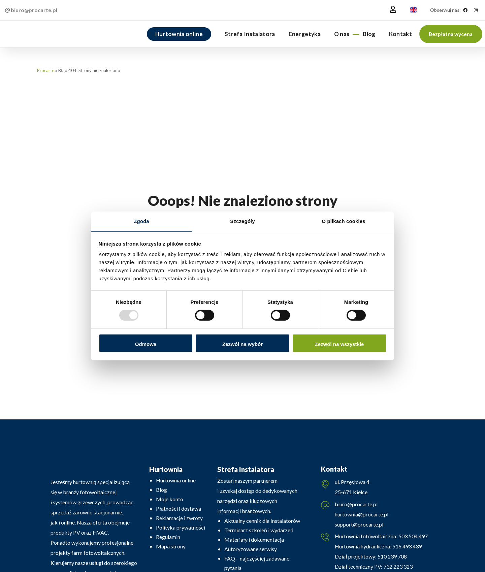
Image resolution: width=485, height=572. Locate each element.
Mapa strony (171, 546)
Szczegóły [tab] (242, 221)
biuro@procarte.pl (356, 504)
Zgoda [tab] (141, 221)
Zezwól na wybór (242, 344)
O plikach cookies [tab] (343, 221)
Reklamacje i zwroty (179, 518)
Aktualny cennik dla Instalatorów (262, 520)
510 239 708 (392, 556)
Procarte (45, 70)
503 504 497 (412, 536)
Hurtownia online (176, 480)
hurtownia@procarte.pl (361, 514)
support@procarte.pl (359, 524)
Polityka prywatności (180, 527)
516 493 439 (406, 546)
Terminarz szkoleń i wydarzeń (258, 530)
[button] (450, 34)
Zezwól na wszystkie (339, 344)
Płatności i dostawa (178, 508)
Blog (161, 489)
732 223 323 (398, 567)
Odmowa (145, 344)
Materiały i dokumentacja (254, 539)
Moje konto (169, 499)
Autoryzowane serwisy (250, 549)
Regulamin (168, 537)
